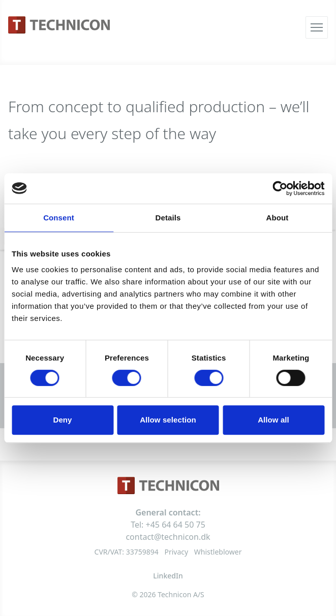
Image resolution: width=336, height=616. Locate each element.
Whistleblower (218, 552)
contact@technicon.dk (168, 536)
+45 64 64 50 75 (175, 524)
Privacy (176, 552)
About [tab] (277, 217)
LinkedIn (167, 575)
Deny (62, 419)
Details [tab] (168, 217)
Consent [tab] (58, 217)
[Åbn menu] (317, 27)
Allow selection (168, 419)
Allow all (273, 419)
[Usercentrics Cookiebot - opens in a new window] (279, 188)
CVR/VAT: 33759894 (127, 552)
